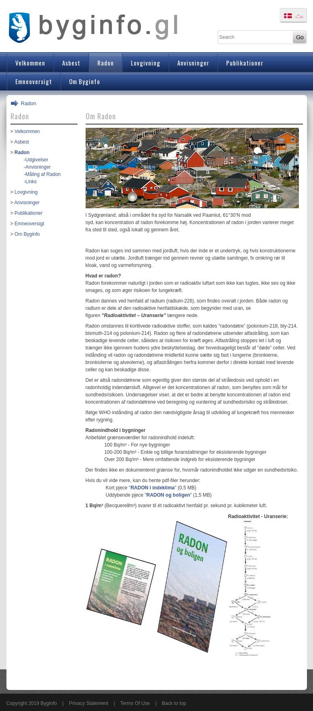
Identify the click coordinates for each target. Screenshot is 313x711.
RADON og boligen (168, 495)
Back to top (174, 703)
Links (31, 181)
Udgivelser (36, 160)
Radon (28, 103)
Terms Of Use (135, 703)
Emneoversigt (29, 223)
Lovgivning (26, 192)
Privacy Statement (88, 703)
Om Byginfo (27, 234)
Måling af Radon (43, 174)
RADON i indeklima (152, 488)
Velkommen (27, 131)
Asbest (21, 142)
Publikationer (28, 213)
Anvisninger (38, 167)
